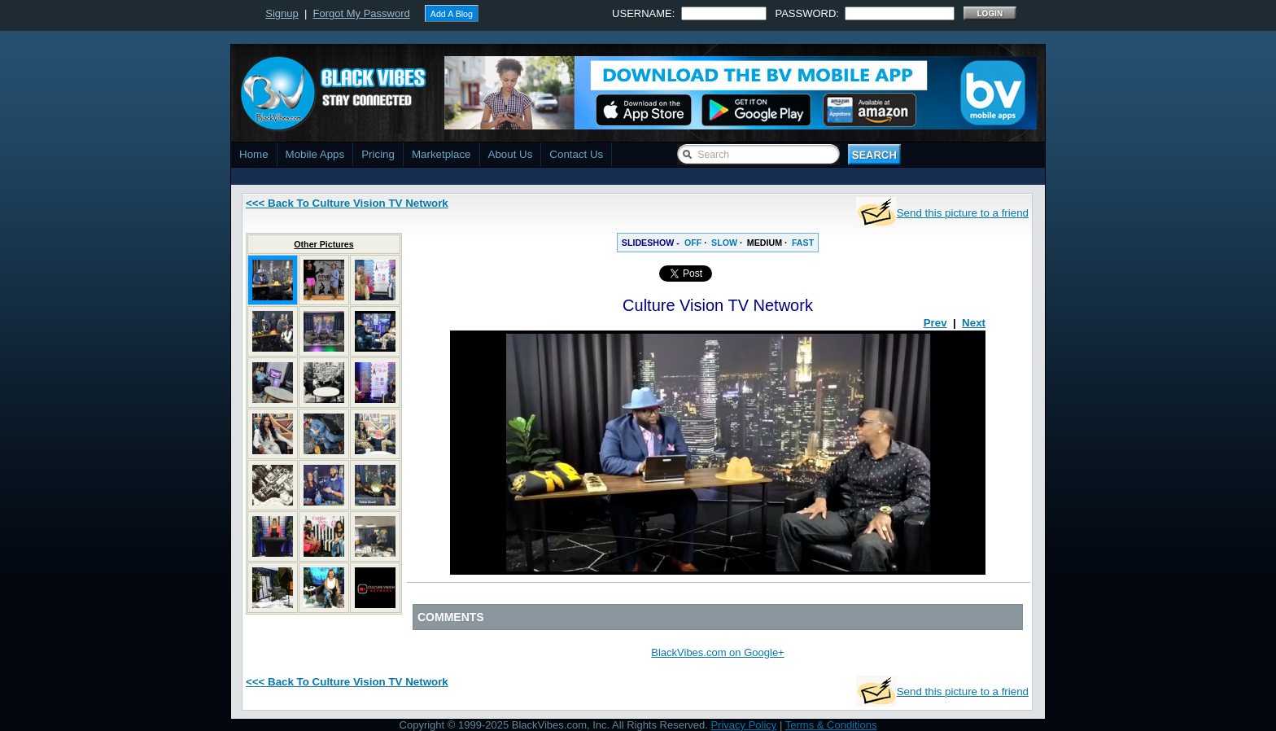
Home (254, 154)
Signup (281, 13)
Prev (935, 323)
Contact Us (576, 154)
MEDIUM (764, 242)
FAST (803, 242)
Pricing (378, 154)
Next (973, 323)
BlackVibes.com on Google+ (717, 652)
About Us (510, 154)
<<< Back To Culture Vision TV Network (347, 203)
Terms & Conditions (831, 725)
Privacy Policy (743, 725)
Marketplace (441, 154)
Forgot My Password (361, 13)
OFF (692, 242)
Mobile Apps (315, 154)
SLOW (724, 242)
